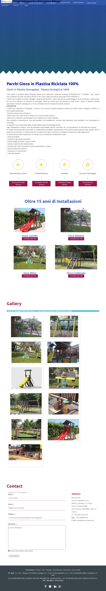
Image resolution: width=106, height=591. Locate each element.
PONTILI (22, 3)
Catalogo (49, 570)
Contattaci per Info (29, 239)
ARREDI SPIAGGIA (78, 3)
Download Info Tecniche (88, 184)
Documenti (66, 570)
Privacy (38, 570)
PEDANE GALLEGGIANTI (35, 3)
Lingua (26, 5)
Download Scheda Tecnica (18, 184)
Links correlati (75, 570)
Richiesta (12, 524)
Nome (11, 494)
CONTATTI (16, 5)
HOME (14, 3)
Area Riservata (57, 570)
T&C (43, 570)
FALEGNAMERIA (51, 3)
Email (11, 504)
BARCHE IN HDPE (65, 3)
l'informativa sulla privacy (24, 551)
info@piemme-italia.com (85, 520)
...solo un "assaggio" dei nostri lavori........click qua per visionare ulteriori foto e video (39, 311)
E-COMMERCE (6, 3)
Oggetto (12, 514)
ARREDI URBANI (91, 3)
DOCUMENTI (5, 5)
